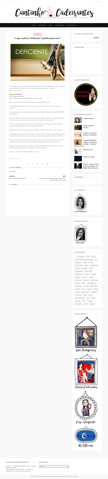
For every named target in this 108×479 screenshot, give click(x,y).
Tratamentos (78, 304)
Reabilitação (94, 292)
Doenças (87, 274)
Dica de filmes (88, 271)
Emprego (77, 277)
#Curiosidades (14, 158)
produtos (77, 292)
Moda (83, 289)
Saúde (84, 295)
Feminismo (86, 280)
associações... (78, 262)
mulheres (89, 289)
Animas (93, 256)
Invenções (86, 286)
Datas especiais (79, 271)
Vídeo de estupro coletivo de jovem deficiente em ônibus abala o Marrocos (91, 166)
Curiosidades (59, 25)
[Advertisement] (37, 200)
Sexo (50, 25)
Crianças (77, 268)
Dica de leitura (79, 274)
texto (83, 301)
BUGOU (91, 262)
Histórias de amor (91, 283)
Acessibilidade (81, 256)
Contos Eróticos (94, 265)
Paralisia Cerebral (88, 157)
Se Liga (90, 295)
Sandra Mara (78, 295)
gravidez (77, 283)
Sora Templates (39, 476)
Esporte (91, 277)
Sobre (11, 1)
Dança (91, 268)
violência (92, 304)
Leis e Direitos (71, 25)
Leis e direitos (93, 286)
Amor (88, 256)
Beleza (85, 262)
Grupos (83, 283)
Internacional (78, 286)
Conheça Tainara (88, 118)
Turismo (86, 304)
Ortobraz (95, 289)
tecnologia (77, 301)
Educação (93, 274)
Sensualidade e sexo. (80, 298)
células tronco (78, 265)
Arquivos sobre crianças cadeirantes (84, 259)
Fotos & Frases (88, 149)
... (75, 256)
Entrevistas (42, 25)
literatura (77, 289)
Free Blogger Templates (49, 476)
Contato (17, 1)
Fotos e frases (94, 280)
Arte (96, 259)
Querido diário (85, 292)
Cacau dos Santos (73, 476)
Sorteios (93, 298)
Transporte (89, 301)
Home (7, 1)
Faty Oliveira (78, 280)
